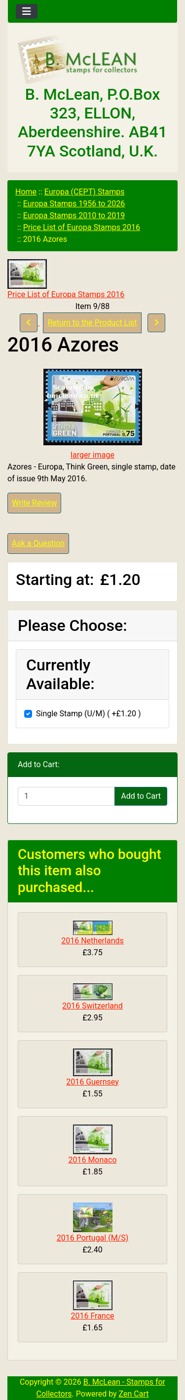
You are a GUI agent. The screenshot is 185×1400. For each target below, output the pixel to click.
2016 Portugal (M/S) (93, 1238)
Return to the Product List (92, 322)
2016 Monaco (92, 1160)
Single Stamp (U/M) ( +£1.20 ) (88, 713)
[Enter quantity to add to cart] (66, 796)
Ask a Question (38, 543)
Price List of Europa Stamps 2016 (81, 227)
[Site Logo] (92, 60)
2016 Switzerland (92, 1006)
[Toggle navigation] (26, 11)
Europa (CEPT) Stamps (84, 191)
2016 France (92, 1316)
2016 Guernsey (92, 1082)
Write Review (34, 502)
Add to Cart (141, 796)
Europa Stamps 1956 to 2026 (74, 203)
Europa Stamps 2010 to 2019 (74, 215)
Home (26, 191)
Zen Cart (134, 1394)
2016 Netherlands (92, 940)
